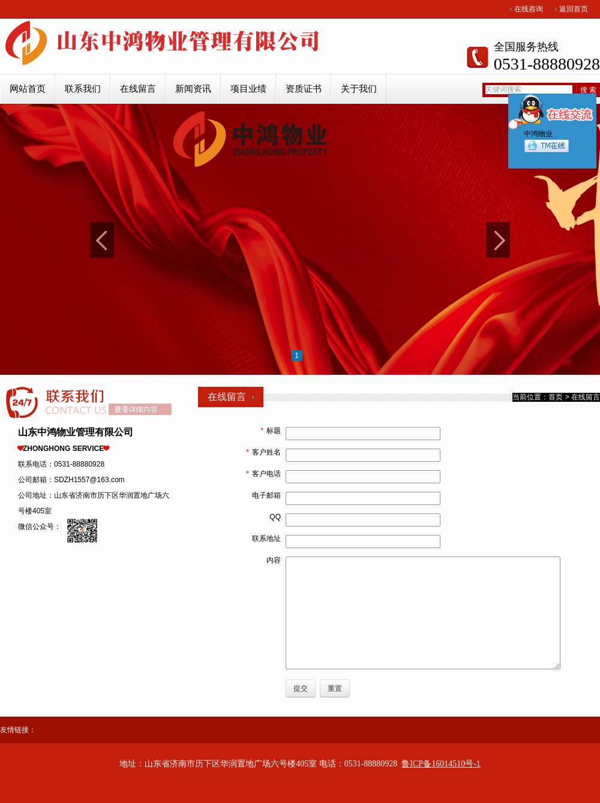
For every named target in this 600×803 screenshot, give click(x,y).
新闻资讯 (193, 89)
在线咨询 (528, 9)
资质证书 (304, 89)
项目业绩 (248, 89)
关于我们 (359, 89)
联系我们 (83, 89)
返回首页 (573, 9)
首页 (555, 397)
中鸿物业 (546, 144)
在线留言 (138, 89)
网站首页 (28, 89)
